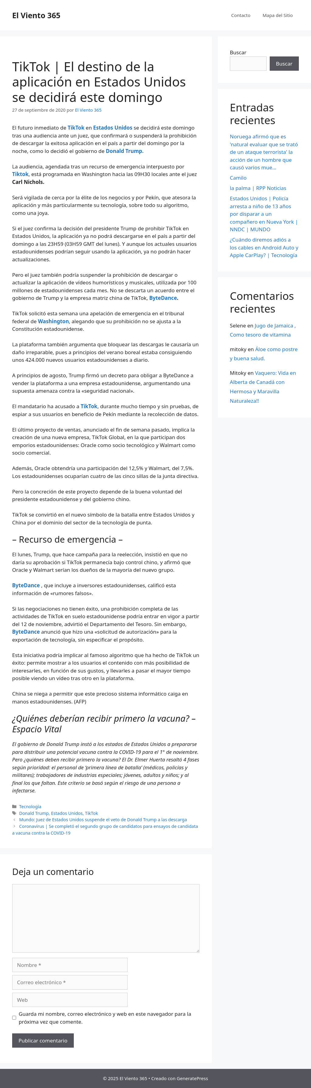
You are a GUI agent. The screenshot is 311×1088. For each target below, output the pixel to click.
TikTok (77, 127)
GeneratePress (192, 1078)
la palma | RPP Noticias (258, 188)
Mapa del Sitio (278, 15)
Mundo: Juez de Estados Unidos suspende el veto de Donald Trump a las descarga (103, 819)
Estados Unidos (112, 127)
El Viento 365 (36, 15)
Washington (53, 321)
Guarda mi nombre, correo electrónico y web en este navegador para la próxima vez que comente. (105, 1017)
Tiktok (20, 174)
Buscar (238, 52)
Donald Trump (34, 813)
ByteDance (163, 297)
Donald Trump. (125, 150)
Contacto (240, 15)
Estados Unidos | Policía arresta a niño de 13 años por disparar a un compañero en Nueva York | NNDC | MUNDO (264, 214)
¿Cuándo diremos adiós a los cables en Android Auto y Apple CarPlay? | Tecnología (264, 247)
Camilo (238, 177)
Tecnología (30, 806)
